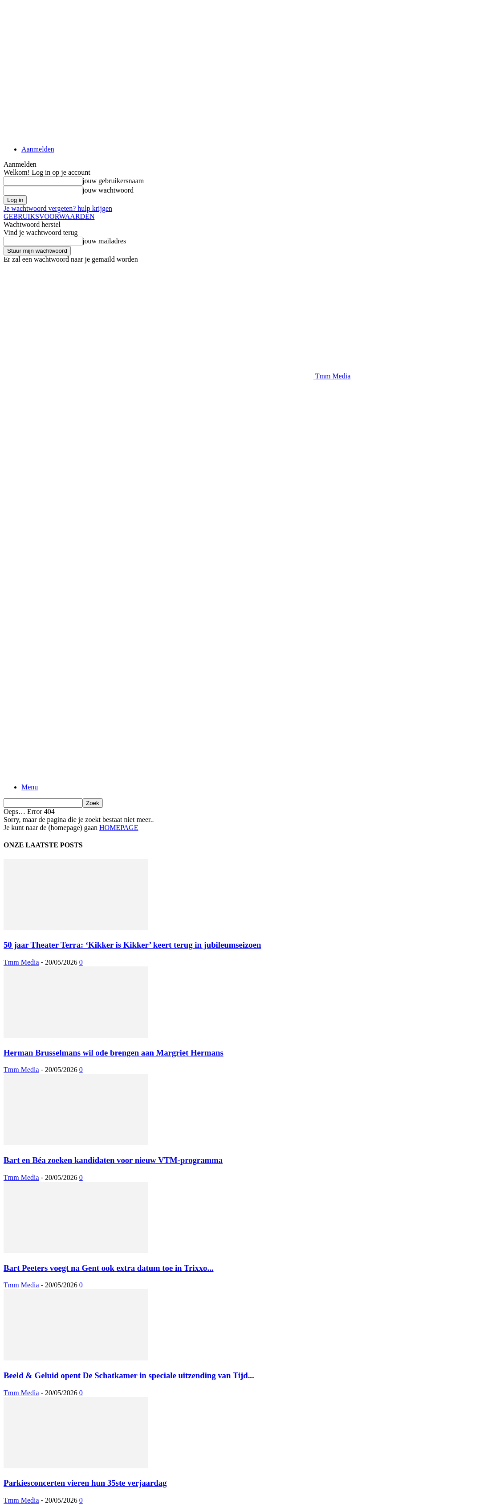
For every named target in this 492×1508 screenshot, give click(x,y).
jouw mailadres (104, 241)
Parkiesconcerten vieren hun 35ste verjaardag (85, 1482)
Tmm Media (21, 962)
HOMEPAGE (118, 827)
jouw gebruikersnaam (113, 181)
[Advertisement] (108, 393)
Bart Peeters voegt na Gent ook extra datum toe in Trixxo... (108, 1268)
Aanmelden (37, 149)
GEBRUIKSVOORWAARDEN (49, 216)
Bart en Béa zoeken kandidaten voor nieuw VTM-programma (113, 1160)
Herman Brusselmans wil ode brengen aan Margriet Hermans (114, 1052)
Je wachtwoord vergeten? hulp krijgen (58, 208)
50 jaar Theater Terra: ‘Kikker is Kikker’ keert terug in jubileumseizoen (132, 944)
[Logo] (158, 655)
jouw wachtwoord (108, 190)
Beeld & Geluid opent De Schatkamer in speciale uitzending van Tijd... (129, 1375)
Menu (29, 787)
